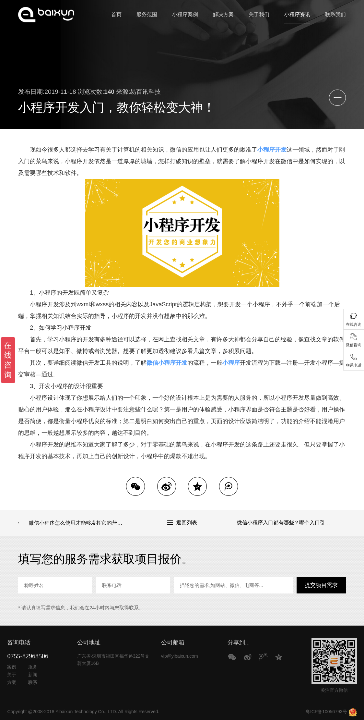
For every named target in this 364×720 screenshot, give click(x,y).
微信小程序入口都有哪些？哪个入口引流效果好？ (291, 522)
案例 (11, 666)
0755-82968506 (27, 656)
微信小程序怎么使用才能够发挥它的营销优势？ (78, 522)
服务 (32, 666)
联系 (32, 682)
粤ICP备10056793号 (326, 711)
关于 (11, 674)
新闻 (32, 674)
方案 (11, 682)
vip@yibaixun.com (179, 656)
